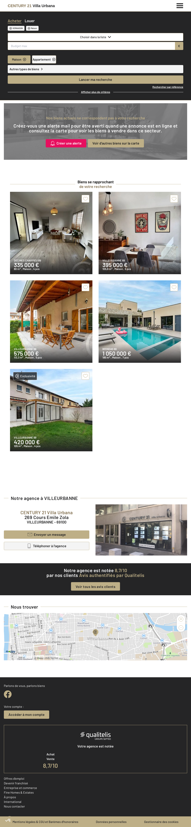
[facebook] (8, 694)
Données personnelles (111, 822)
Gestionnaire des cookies (161, 822)
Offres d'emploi (14, 778)
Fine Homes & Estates (19, 792)
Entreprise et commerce (20, 788)
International (12, 801)
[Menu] (180, 5)
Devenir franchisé (16, 783)
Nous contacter (14, 806)
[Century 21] (31, 5)
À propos (10, 797)
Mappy (40, 658)
